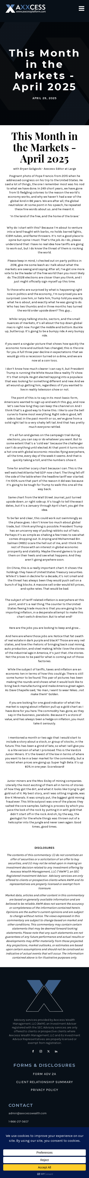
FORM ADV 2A (44, 1074)
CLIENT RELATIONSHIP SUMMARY (44, 1082)
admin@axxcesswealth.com (28, 1113)
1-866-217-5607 (18, 1121)
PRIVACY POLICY (44, 1090)
